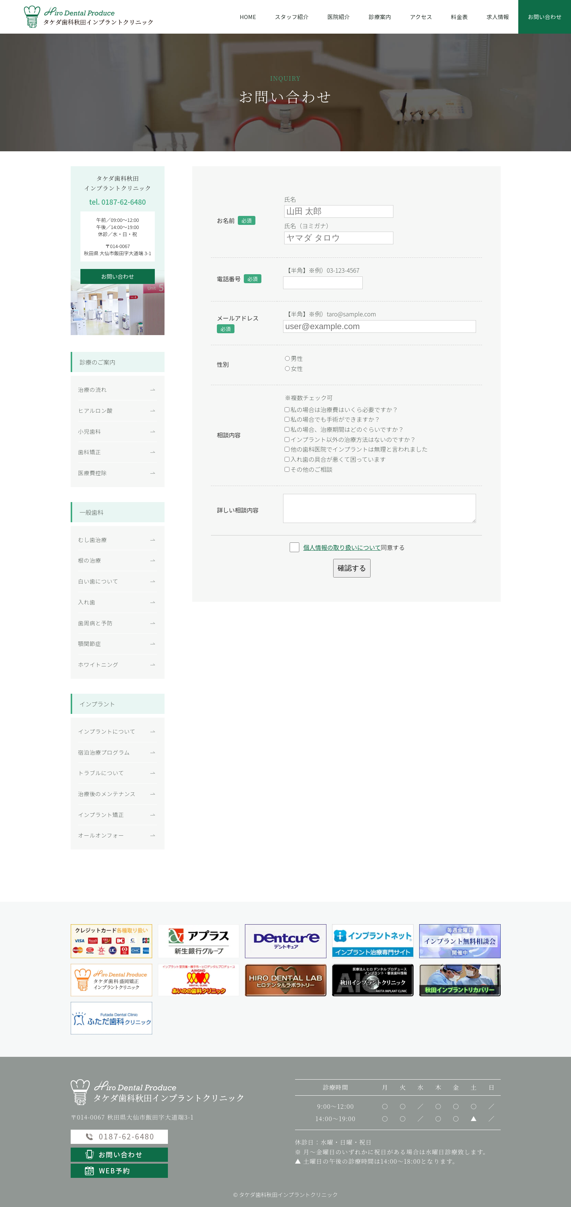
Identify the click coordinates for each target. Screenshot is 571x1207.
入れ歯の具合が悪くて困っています (335, 459)
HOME (248, 17)
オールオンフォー (101, 835)
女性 (294, 368)
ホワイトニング (98, 664)
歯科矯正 (89, 452)
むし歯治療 (92, 540)
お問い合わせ (545, 17)
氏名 (290, 199)
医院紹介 (339, 17)
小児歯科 (89, 431)
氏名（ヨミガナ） (308, 225)
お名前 (226, 220)
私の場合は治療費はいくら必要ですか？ (341, 409)
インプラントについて (107, 731)
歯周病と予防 (95, 623)
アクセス (421, 17)
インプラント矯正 (101, 814)
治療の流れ (92, 389)
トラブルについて (101, 773)
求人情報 (497, 17)
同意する (354, 547)
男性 (294, 358)
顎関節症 (89, 643)
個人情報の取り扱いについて (342, 547)
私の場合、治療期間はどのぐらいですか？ (344, 429)
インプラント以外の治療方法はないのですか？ (350, 439)
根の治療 (89, 560)
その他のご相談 (308, 469)
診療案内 (380, 17)
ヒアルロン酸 (95, 410)
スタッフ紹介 (292, 17)
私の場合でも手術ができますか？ (332, 419)
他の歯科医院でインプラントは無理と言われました (356, 449)
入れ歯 (86, 602)
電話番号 (229, 278)
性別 (223, 364)
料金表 (459, 17)
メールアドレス (238, 317)
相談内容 (229, 434)
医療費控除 (92, 473)
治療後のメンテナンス (107, 794)
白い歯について (98, 581)
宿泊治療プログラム (104, 752)
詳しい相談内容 (238, 509)
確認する (352, 568)
